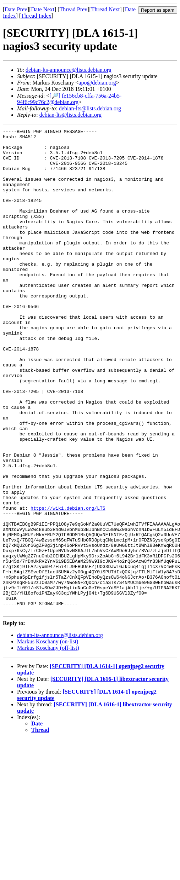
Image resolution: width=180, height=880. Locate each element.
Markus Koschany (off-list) (48, 744)
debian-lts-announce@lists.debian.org (68, 70)
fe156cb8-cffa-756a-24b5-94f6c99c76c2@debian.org (69, 99)
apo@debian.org (97, 83)
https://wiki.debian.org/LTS (68, 584)
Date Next (42, 9)
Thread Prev (73, 9)
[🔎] (54, 96)
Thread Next (105, 9)
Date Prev (16, 9)
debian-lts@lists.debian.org (90, 108)
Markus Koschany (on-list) (47, 738)
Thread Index (36, 16)
